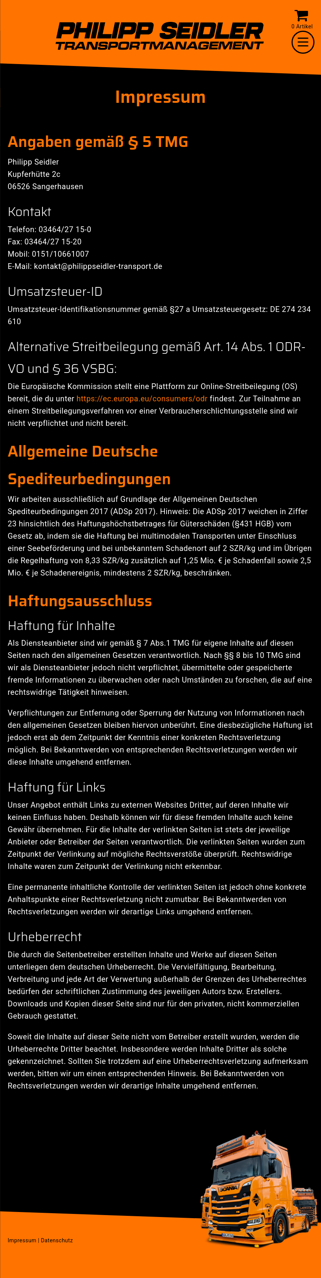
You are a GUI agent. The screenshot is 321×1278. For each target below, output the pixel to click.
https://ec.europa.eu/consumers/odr (142, 398)
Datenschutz (57, 1240)
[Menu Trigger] (303, 42)
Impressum (22, 1240)
